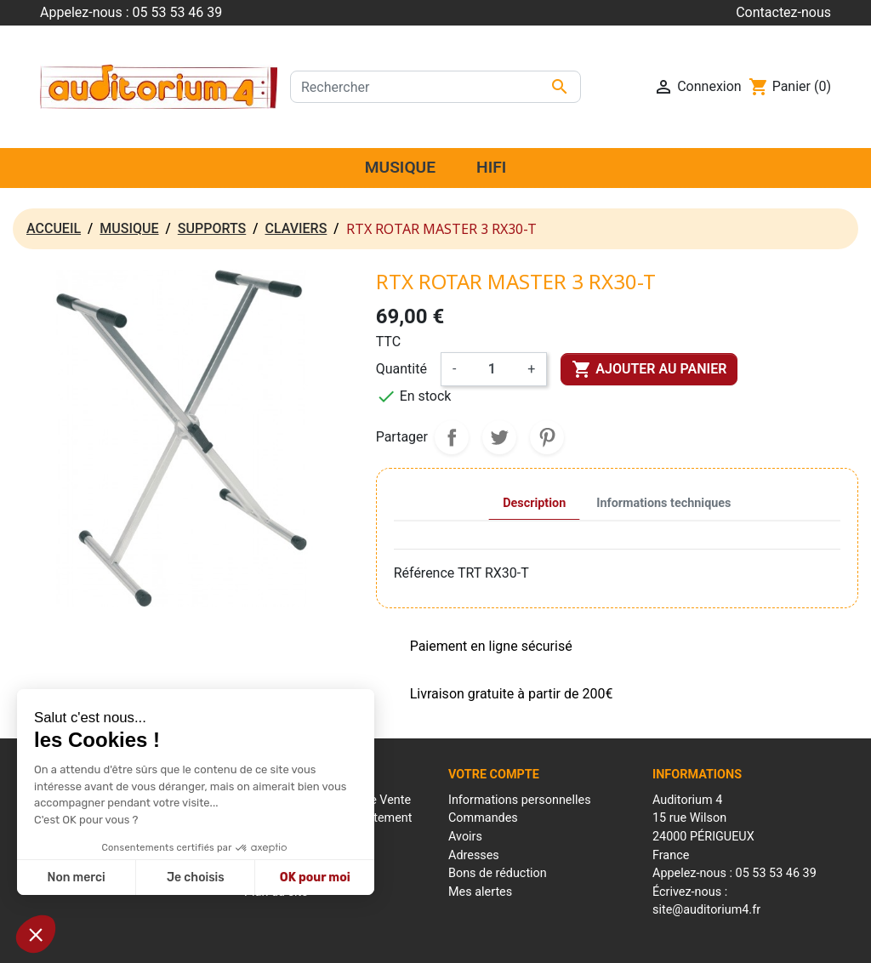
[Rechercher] (435, 87)
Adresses (473, 855)
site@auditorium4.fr (706, 910)
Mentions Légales (338, 941)
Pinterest (547, 437)
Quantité (401, 369)
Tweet (499, 437)
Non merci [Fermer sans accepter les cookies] (76, 877)
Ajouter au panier (649, 369)
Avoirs (465, 836)
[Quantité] (491, 369)
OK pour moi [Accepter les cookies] (315, 877)
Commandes (483, 818)
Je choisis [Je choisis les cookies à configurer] (196, 877)
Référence (424, 573)
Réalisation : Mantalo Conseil (623, 941)
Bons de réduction (497, 873)
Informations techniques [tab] (663, 503)
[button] (35, 934)
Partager (452, 437)
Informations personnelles (519, 800)
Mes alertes (480, 892)
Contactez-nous (783, 12)
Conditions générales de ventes (467, 941)
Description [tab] (534, 503)
